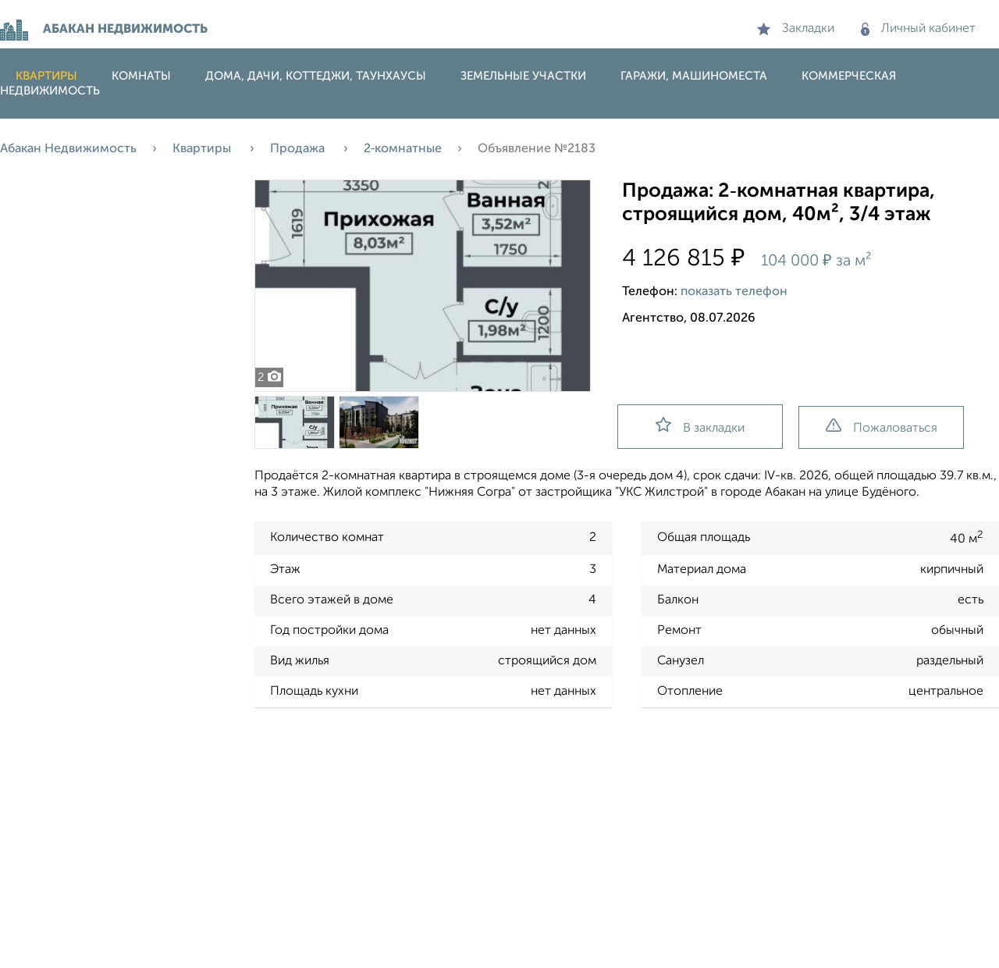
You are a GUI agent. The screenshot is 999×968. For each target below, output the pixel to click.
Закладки (795, 29)
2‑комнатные (403, 149)
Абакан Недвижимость (68, 149)
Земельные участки (523, 76)
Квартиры (46, 76)
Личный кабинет (918, 29)
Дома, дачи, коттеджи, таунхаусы (315, 76)
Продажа (299, 149)
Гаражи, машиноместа (693, 76)
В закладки (700, 426)
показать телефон (734, 292)
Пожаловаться (881, 426)
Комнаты (141, 76)
